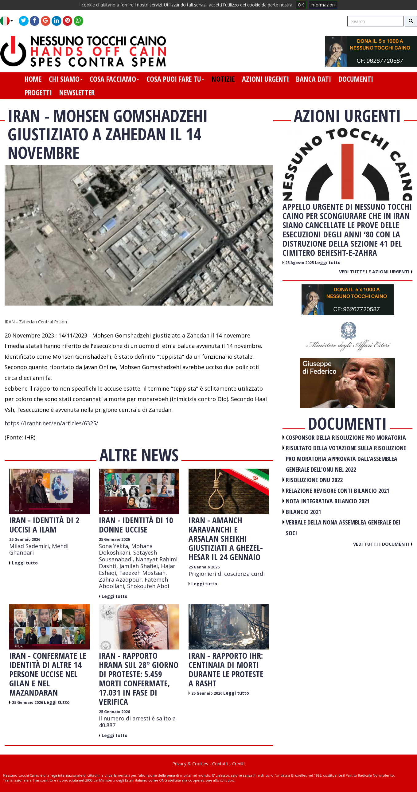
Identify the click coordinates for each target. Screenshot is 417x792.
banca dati (313, 79)
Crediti (238, 764)
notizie (223, 79)
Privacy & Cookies (190, 764)
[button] (9, 21)
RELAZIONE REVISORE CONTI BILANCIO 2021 (337, 490)
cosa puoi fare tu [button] (175, 79)
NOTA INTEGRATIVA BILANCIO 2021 (328, 501)
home (33, 79)
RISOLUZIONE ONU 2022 (314, 480)
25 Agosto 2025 (300, 262)
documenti (355, 79)
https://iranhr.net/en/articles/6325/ (51, 423)
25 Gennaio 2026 (24, 539)
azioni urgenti (265, 79)
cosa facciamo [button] (114, 79)
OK (301, 5)
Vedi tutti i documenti (382, 544)
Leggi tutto (25, 563)
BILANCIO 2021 (303, 512)
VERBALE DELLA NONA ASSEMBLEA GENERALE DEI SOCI (343, 527)
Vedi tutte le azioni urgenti (375, 271)
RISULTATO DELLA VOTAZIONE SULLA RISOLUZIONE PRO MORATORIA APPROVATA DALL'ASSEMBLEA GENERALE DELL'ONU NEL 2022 (346, 458)
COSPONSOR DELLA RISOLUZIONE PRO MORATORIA (346, 437)
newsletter (77, 92)
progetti (38, 92)
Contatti (220, 764)
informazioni (323, 5)
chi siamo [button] (66, 79)
